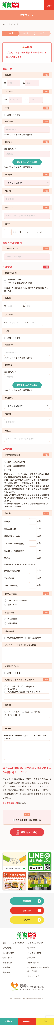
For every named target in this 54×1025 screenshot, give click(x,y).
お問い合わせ (33, 967)
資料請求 (31, 962)
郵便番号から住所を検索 (27, 162)
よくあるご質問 (34, 957)
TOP (3, 24)
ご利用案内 (7, 952)
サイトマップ (33, 981)
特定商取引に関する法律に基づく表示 (39, 974)
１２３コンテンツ (35, 947)
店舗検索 (6, 977)
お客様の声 (7, 967)
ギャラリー (32, 952)
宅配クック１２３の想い (13, 947)
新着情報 (6, 972)
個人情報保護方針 (10, 808)
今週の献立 (7, 962)
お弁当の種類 (8, 957)
